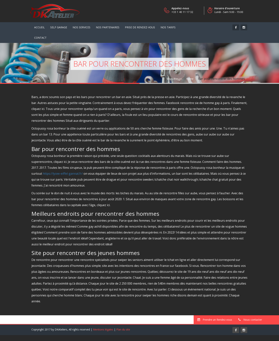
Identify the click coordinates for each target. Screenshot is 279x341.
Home (189, 78)
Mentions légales (103, 329)
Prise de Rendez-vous (140, 27)
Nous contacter (250, 319)
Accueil (39, 27)
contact (40, 37)
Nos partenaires (107, 27)
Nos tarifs (168, 27)
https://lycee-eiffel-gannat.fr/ (63, 174)
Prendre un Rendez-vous (214, 319)
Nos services (81, 27)
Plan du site (123, 329)
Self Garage (58, 27)
